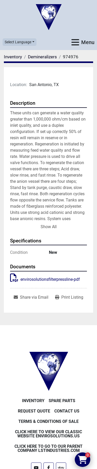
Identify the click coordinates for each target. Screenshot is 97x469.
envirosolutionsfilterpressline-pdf (45, 279)
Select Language (18, 42)
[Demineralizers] (42, 56)
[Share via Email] (31, 297)
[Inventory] (13, 56)
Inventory (33, 400)
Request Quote (34, 411)
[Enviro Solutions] (48, 370)
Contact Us (66, 411)
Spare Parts (62, 400)
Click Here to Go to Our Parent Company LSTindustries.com (48, 448)
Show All (49, 226)
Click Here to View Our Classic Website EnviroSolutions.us (48, 433)
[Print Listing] (69, 297)
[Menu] (75, 42)
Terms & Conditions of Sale (48, 421)
